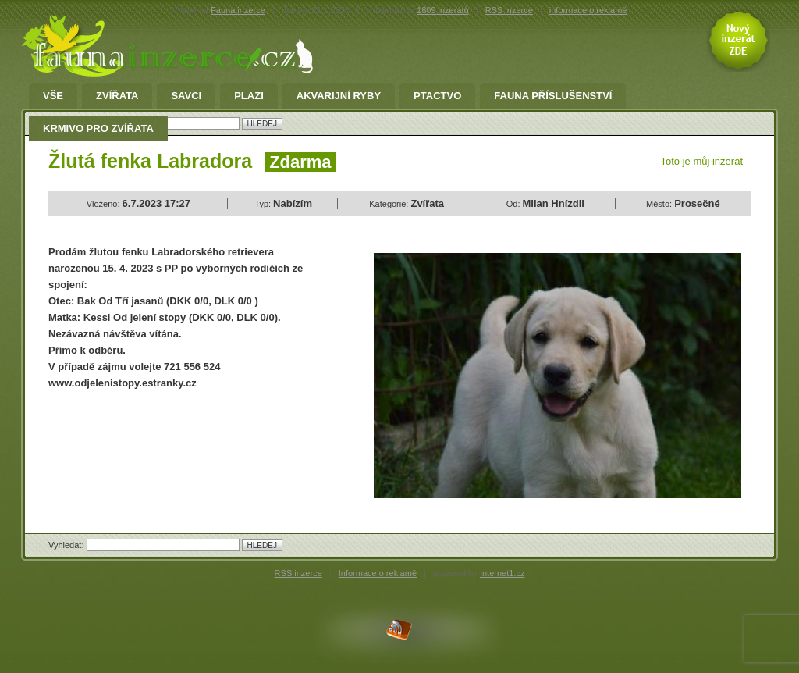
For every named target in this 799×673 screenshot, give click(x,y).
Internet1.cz (502, 573)
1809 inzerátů (443, 10)
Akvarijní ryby (338, 96)
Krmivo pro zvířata (98, 128)
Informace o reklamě (378, 573)
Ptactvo (437, 96)
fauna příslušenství (553, 96)
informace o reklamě (588, 10)
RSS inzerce (509, 10)
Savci (186, 96)
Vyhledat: (67, 545)
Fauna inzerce (238, 10)
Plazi (249, 96)
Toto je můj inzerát (702, 161)
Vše (53, 96)
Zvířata (117, 96)
